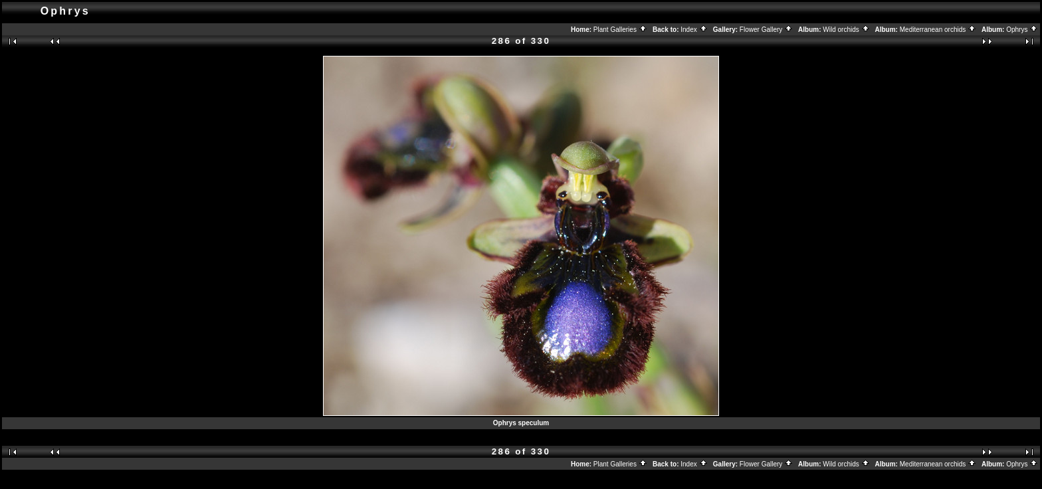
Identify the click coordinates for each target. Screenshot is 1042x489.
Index (693, 29)
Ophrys (1022, 29)
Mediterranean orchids (938, 29)
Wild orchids (846, 29)
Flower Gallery (766, 29)
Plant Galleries (620, 29)
